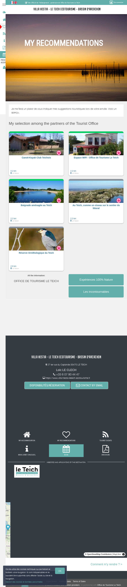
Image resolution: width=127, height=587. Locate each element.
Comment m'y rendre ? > (106, 564)
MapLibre (117, 554)
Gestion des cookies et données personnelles (24, 581)
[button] (38, 155)
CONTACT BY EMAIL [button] (90, 385)
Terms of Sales (80, 581)
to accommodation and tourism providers (63, 585)
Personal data (66, 581)
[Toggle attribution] (123, 554)
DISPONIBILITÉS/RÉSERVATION (48, 385)
